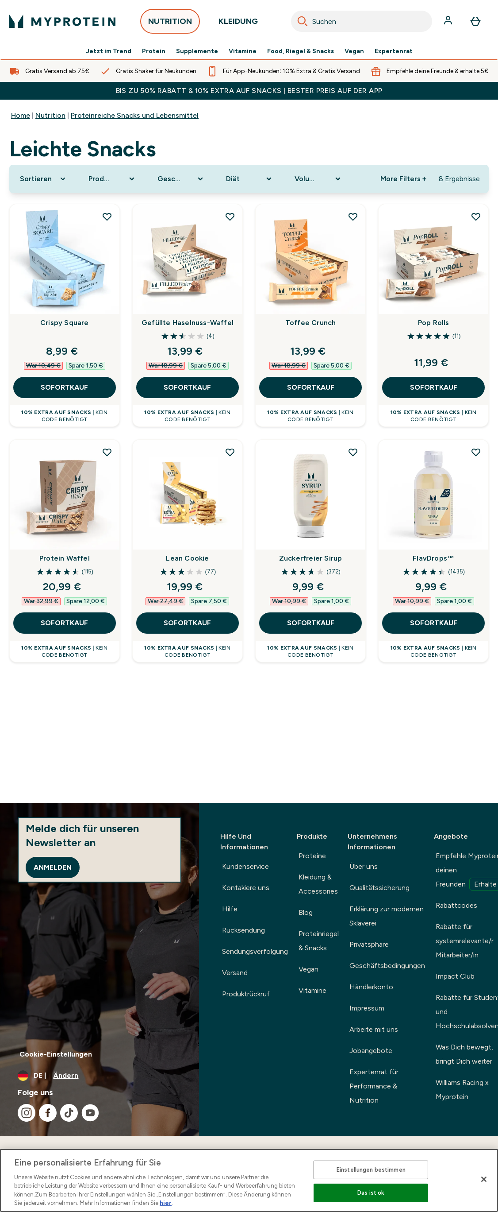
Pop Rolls (433, 322)
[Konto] (449, 21)
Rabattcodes (456, 905)
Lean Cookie (187, 558)
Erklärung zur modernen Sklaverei (386, 916)
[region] (249, 1180)
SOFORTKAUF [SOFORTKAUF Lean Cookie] (187, 623)
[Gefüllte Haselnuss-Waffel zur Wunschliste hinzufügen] (230, 216)
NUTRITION (170, 23)
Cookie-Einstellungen (55, 1054)
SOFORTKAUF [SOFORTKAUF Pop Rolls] (433, 387)
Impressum (366, 1008)
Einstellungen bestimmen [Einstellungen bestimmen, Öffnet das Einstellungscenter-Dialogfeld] (371, 1169)
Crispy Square (64, 322)
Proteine (312, 856)
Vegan (354, 51)
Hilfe (230, 909)
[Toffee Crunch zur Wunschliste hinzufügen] (353, 216)
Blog (306, 912)
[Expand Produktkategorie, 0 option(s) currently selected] (112, 179)
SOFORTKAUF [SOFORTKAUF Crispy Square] (64, 387)
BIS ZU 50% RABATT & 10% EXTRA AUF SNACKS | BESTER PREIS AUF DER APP (249, 90)
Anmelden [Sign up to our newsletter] (53, 867)
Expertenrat (394, 51)
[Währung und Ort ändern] (99, 1075)
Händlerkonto (371, 987)
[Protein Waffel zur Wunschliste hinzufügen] (107, 452)
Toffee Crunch (310, 322)
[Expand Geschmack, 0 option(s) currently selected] (181, 179)
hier (166, 1203)
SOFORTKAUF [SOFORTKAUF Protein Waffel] (64, 623)
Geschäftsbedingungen (387, 965)
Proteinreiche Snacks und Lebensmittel (135, 115)
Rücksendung (243, 930)
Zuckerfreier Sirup (310, 558)
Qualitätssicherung (379, 887)
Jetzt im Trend (108, 51)
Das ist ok (370, 1192)
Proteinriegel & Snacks (319, 940)
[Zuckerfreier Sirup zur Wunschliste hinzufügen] (353, 452)
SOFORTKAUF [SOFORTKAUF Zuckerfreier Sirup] (310, 623)
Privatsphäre (369, 944)
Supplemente (197, 51)
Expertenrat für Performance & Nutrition (373, 1086)
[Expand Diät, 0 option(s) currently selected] (249, 179)
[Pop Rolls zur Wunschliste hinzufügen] (476, 216)
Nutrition (50, 115)
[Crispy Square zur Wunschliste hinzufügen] (107, 216)
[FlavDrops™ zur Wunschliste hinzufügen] (476, 452)
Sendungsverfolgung (255, 951)
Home (20, 115)
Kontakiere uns (245, 887)
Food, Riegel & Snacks (300, 51)
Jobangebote (370, 1050)
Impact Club (455, 976)
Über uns (363, 866)
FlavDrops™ (433, 558)
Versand (235, 972)
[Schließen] (484, 1179)
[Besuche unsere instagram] (26, 1113)
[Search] (302, 21)
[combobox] (361, 21)
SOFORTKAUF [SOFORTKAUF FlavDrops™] (433, 623)
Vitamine (243, 51)
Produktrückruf (246, 994)
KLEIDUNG (238, 23)
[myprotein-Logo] (62, 21)
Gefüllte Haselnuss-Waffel (188, 322)
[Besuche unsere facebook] (48, 1113)
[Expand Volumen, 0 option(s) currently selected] (318, 179)
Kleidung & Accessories (318, 884)
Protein (153, 51)
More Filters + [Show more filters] (403, 178)
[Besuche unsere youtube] (90, 1113)
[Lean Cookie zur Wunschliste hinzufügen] (230, 452)
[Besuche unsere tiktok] (69, 1113)
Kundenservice (245, 866)
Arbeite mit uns (373, 1029)
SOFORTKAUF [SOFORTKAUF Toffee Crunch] (310, 387)
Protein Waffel (64, 558)
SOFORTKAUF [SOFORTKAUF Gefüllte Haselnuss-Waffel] (187, 387)
